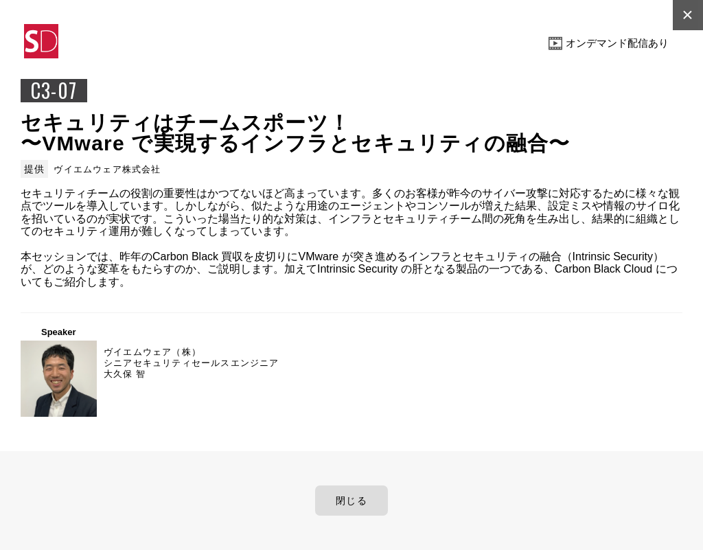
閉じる (351, 500)
